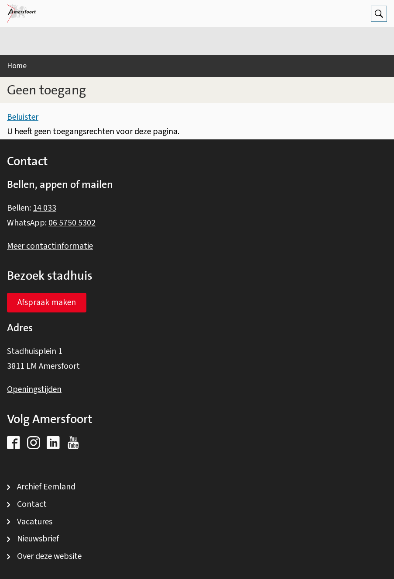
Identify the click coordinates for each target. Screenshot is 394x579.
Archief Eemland (46, 487)
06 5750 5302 (72, 223)
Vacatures (34, 522)
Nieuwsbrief (38, 539)
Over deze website (49, 556)
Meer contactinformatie (50, 246)
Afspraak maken (46, 302)
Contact (32, 504)
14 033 (44, 208)
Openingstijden (34, 389)
